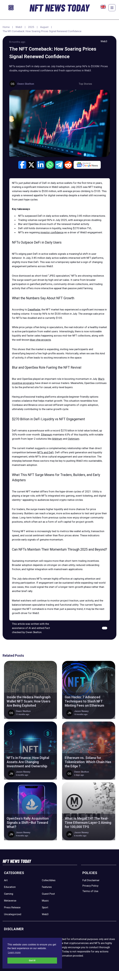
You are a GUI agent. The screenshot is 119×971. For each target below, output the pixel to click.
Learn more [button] (14, 952)
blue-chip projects (40, 339)
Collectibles (48, 880)
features (47, 886)
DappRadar (34, 309)
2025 (31, 27)
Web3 (18, 27)
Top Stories (85, 83)
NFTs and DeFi (45, 452)
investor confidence (52, 232)
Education (10, 886)
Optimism (73, 438)
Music (45, 900)
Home (6, 27)
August (44, 27)
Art (6, 880)
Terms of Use (90, 891)
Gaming (8, 893)
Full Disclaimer (90, 880)
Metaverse (10, 900)
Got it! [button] (32, 960)
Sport (45, 907)
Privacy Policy (90, 885)
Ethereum (46, 434)
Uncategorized (12, 914)
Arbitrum (57, 438)
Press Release (12, 907)
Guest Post (48, 893)
